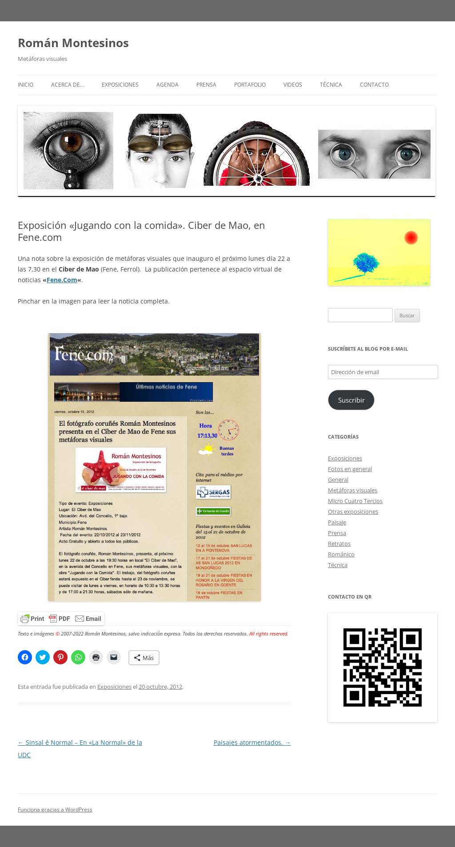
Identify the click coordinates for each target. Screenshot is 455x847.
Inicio (25, 84)
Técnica (331, 84)
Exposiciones (120, 84)
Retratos (339, 543)
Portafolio (250, 84)
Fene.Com (62, 280)
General (338, 479)
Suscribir (351, 400)
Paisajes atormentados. (252, 742)
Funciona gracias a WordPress (55, 809)
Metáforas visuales (352, 490)
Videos (292, 84)
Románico (341, 554)
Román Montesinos (73, 43)
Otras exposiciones (353, 511)
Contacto (374, 84)
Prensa (206, 84)
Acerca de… (67, 84)
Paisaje (337, 522)
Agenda (167, 84)
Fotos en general (350, 469)
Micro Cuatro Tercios (355, 501)
